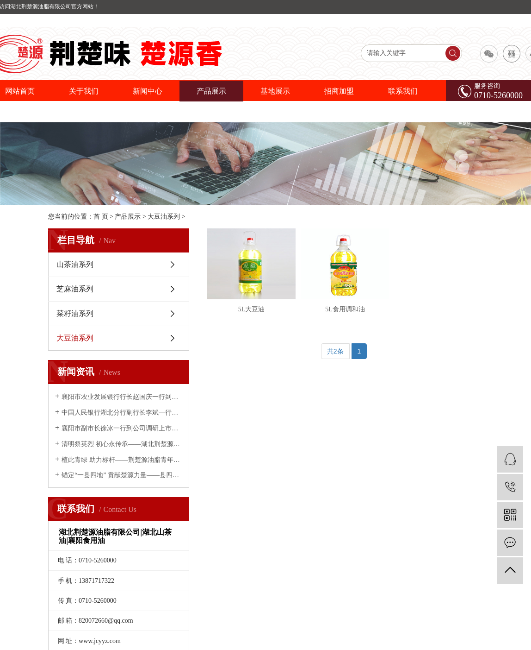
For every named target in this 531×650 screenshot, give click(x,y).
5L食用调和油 (355, 314)
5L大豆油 (254, 314)
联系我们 (403, 91)
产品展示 (211, 91)
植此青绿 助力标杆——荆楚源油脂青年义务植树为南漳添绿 (122, 459)
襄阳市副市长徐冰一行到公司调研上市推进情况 (122, 428)
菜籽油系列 (74, 313)
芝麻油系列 (74, 289)
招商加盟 (339, 91)
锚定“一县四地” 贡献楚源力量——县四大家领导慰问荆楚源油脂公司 (122, 475)
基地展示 (275, 91)
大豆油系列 (164, 216)
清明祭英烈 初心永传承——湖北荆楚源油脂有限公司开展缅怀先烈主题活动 (122, 444)
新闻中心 (147, 91)
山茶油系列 (74, 264)
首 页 (100, 216)
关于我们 (84, 91)
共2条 (335, 356)
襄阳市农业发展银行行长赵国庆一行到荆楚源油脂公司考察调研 (122, 396)
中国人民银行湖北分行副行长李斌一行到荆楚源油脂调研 (122, 412)
